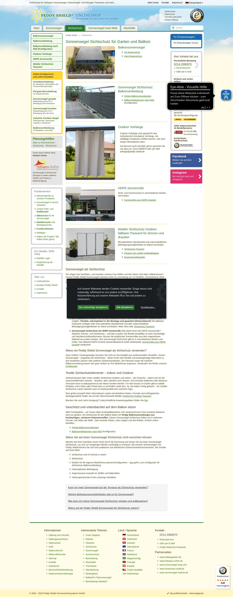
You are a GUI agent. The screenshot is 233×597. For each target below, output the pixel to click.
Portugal (129, 562)
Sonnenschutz (92, 554)
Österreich (130, 539)
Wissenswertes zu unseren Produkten (46, 197)
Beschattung (92, 558)
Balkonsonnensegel (43, 36)
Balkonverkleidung (42, 41)
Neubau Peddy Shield (47, 285)
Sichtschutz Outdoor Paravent (137, 396)
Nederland (130, 554)
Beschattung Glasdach (96, 581)
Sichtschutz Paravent (134, 249)
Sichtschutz (75, 28)
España (128, 566)
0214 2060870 (183, 64)
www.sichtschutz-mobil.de (172, 569)
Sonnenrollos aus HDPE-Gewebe (140, 200)
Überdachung (92, 570)
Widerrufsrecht (56, 550)
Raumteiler (91, 562)
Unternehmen (43, 281)
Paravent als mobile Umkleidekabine (141, 253)
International (131, 547)
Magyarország (132, 558)
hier (146, 400)
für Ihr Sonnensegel (45, 217)
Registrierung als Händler (45, 263)
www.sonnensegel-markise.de (174, 572)
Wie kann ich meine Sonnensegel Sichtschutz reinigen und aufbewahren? (108, 501)
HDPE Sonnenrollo (42, 59)
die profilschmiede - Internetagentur (187, 593)
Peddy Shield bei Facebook (173, 547)
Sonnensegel (54, 28)
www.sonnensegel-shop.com (173, 565)
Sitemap (52, 558)
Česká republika (132, 570)
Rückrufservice (183, 68)
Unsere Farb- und (45, 210)
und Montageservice (46, 223)
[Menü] (228, 567)
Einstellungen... (148, 307)
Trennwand (91, 566)
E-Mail (183, 71)
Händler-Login (43, 258)
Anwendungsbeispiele (134, 257)
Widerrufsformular (57, 554)
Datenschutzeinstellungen (61, 573)
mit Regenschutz (132, 52)
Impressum (177, 2)
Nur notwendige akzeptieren (93, 307)
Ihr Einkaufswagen (186, 37)
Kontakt (165, 2)
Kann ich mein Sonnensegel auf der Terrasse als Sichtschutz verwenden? (108, 487)
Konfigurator (71, 366)
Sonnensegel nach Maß (102, 28)
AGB (51, 547)
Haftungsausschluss (58, 539)
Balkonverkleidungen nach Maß (139, 100)
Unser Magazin (93, 535)
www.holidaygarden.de (170, 557)
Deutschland (194, 3)
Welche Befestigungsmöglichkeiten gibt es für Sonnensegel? (101, 494)
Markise (89, 539)
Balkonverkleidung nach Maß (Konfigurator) (45, 47)
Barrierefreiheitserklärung (61, 570)
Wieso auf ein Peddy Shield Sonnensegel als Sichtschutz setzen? (103, 508)
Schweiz (129, 543)
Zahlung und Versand (59, 535)
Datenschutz (55, 543)
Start (36, 28)
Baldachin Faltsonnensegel (98, 577)
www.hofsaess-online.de (171, 561)
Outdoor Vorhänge (42, 54)
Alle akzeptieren (124, 307)
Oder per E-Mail (167, 543)
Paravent (90, 543)
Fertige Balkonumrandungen (137, 96)
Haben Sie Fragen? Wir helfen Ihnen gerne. (48, 238)
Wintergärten (92, 573)
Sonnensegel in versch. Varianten (48, 203)
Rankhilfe (129, 28)
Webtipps (41, 232)
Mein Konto (153, 2)
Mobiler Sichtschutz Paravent (43, 65)
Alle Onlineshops (131, 573)
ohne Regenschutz (133, 56)
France (128, 550)
